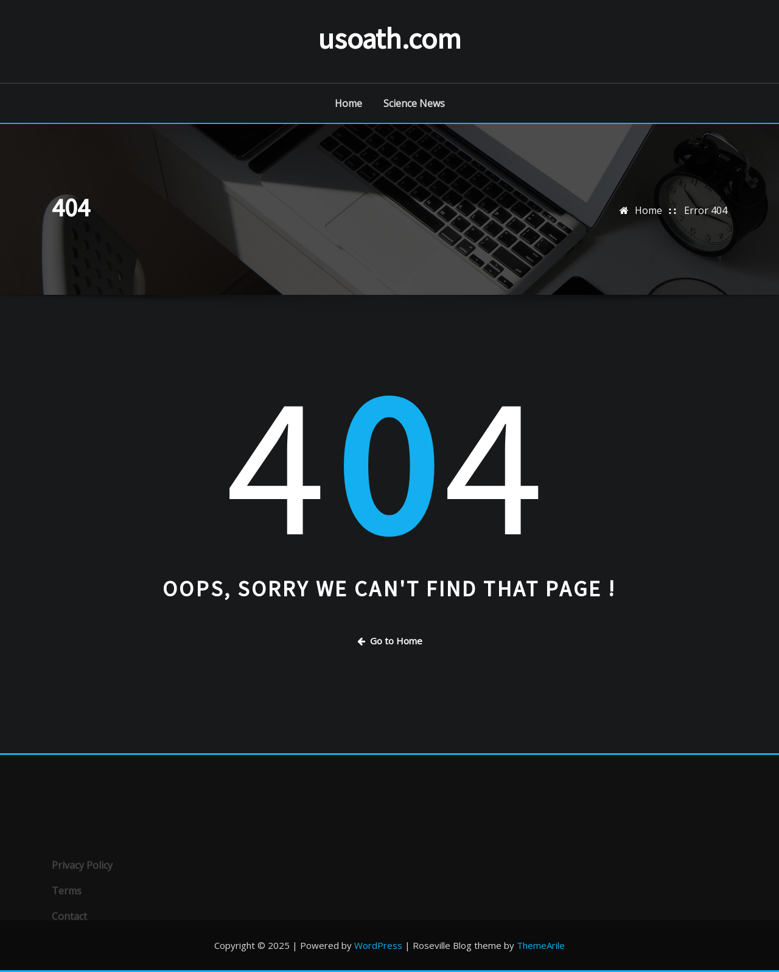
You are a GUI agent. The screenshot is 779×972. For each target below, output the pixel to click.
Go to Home (389, 641)
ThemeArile (541, 945)
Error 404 (705, 210)
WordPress (378, 945)
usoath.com (389, 38)
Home (348, 103)
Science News (414, 103)
